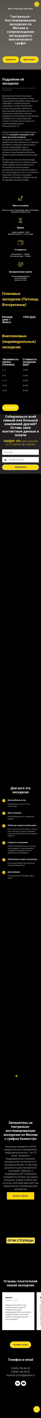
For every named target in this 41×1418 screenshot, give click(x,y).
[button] (11, 59)
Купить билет (20, 1195)
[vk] (17, 1383)
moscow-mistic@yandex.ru (20, 1375)
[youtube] (23, 1383)
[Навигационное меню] (37, 4)
